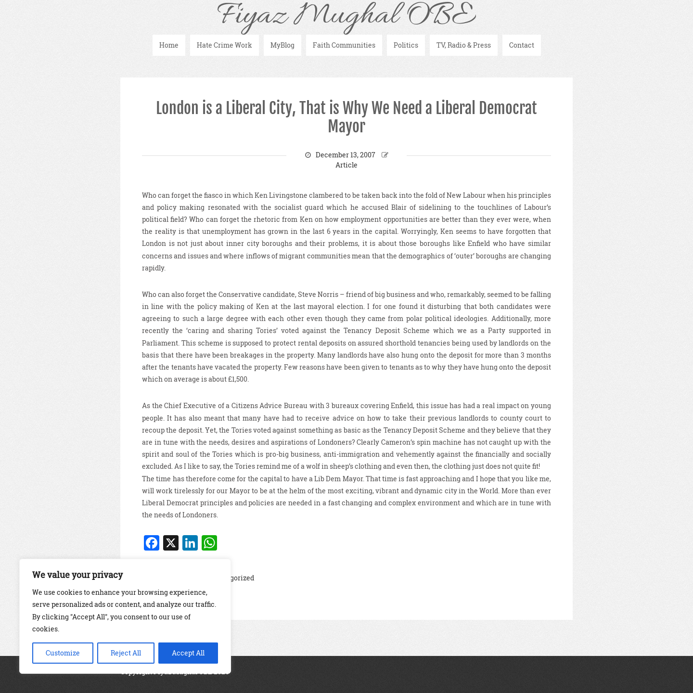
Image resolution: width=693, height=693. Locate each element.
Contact (521, 45)
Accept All (188, 652)
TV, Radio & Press (463, 45)
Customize (63, 652)
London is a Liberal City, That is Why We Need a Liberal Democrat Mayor (346, 117)
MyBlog (282, 45)
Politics (406, 45)
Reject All (126, 652)
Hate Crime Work (224, 45)
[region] (125, 616)
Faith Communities (344, 45)
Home (169, 45)
